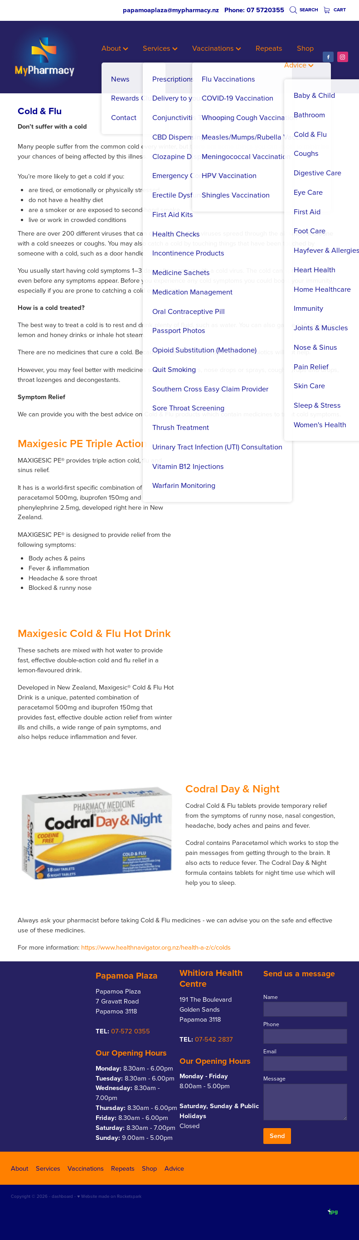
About (115, 48)
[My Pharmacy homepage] (44, 57)
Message (274, 1078)
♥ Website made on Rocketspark (109, 1196)
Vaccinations (216, 48)
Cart (335, 9)
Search (304, 9)
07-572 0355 (130, 1031)
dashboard (62, 1196)
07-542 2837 (214, 1039)
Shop (305, 48)
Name (270, 997)
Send (277, 1135)
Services (160, 48)
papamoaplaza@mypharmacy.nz (171, 9)
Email (270, 1051)
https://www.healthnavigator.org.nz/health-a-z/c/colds (156, 947)
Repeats (269, 48)
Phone (271, 1024)
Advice (299, 64)
